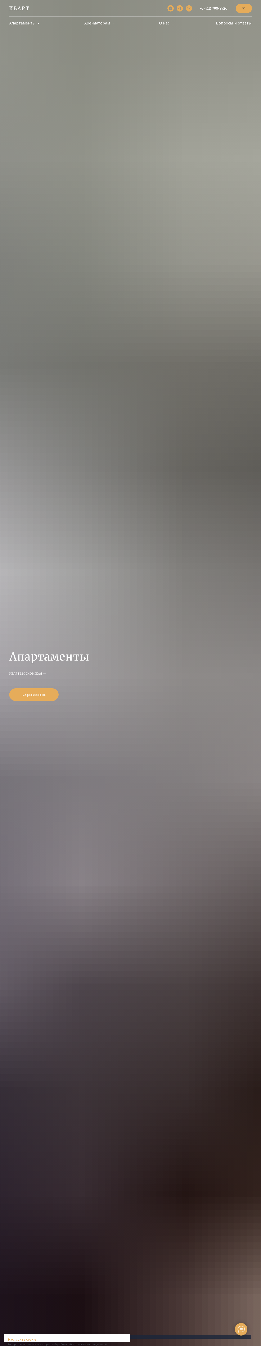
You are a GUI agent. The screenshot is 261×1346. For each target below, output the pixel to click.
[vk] (189, 8)
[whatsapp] (170, 8)
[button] (244, 8)
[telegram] (180, 8)
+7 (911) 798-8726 (213, 8)
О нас (164, 23)
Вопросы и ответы (234, 23)
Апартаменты (23, 23)
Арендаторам (97, 23)
